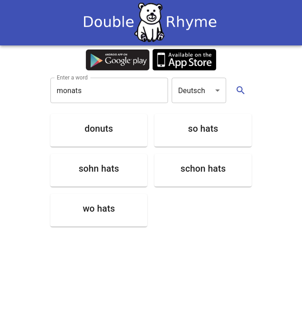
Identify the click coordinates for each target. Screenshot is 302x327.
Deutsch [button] (191, 90)
